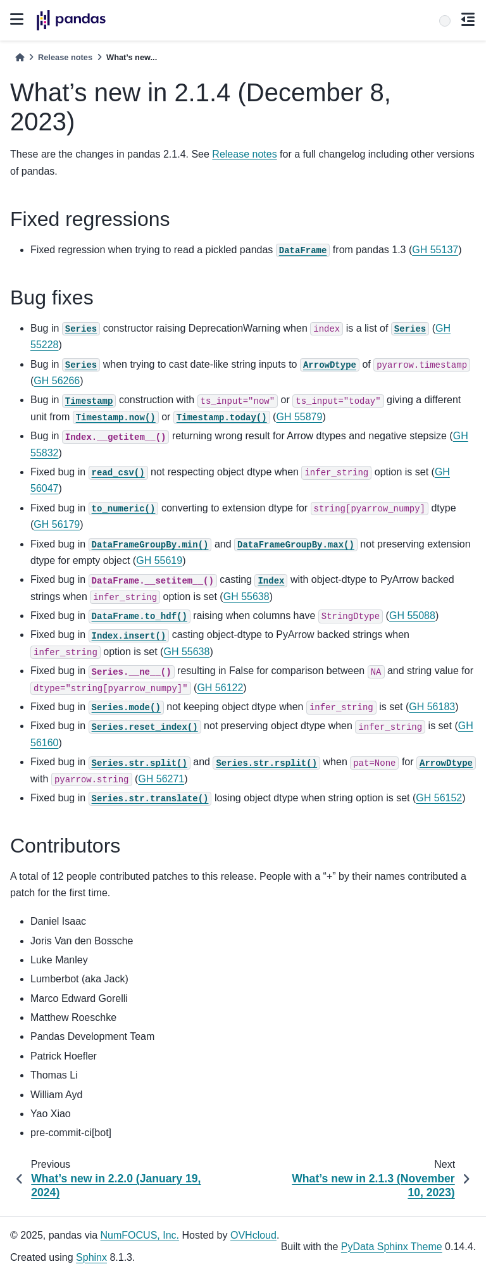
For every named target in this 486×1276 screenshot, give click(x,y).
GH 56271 (161, 778)
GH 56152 (439, 797)
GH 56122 (220, 687)
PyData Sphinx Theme (391, 1246)
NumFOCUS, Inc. (140, 1235)
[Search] (445, 21)
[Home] (19, 57)
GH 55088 (412, 615)
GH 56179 (57, 524)
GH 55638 (246, 596)
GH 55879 (299, 416)
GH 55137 (435, 249)
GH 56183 (432, 706)
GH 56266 (57, 380)
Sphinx (91, 1257)
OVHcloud (253, 1235)
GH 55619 (159, 560)
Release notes (65, 57)
